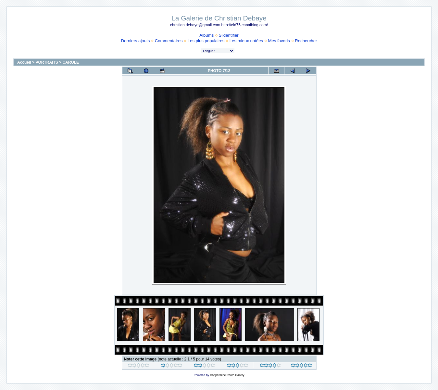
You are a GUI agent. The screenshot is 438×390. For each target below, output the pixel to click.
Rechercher (306, 40)
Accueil (24, 62)
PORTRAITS (46, 62)
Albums (206, 35)
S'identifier (229, 35)
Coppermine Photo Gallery (227, 375)
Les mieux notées (246, 40)
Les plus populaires (206, 40)
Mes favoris (279, 40)
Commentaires (169, 40)
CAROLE (70, 62)
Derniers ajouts (135, 40)
